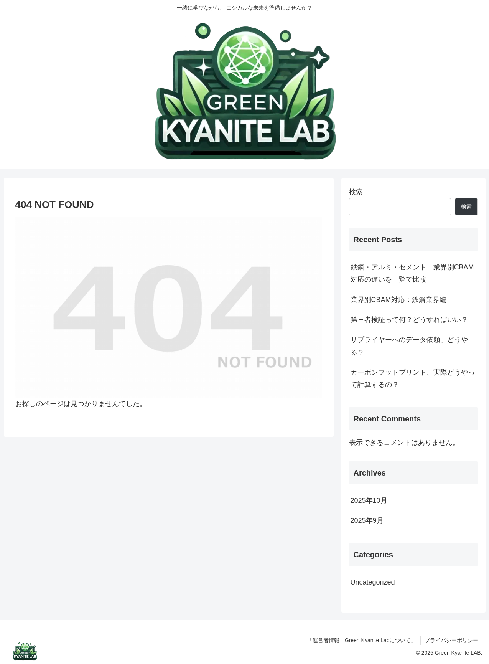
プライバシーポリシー (451, 640)
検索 (356, 192)
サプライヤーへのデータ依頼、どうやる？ (409, 346)
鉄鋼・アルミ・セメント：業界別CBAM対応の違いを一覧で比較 (412, 273)
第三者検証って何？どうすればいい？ (409, 320)
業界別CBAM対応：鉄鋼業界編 (398, 300)
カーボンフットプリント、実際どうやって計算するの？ (413, 378)
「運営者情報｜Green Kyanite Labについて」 (362, 640)
